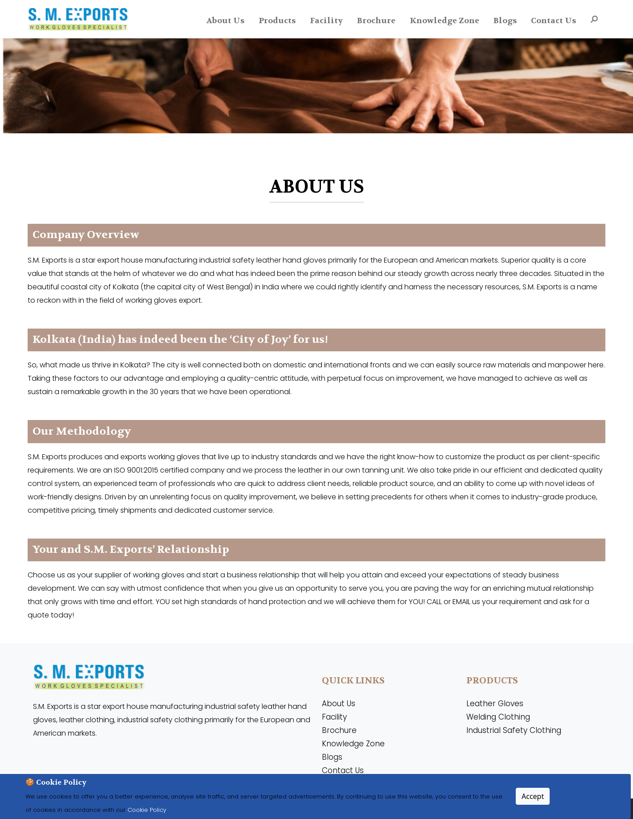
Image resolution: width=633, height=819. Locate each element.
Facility (326, 21)
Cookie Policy (146, 810)
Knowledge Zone (444, 21)
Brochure (376, 21)
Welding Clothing (498, 717)
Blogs (505, 21)
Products (277, 21)
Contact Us (553, 21)
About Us (225, 21)
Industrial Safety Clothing (513, 730)
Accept (533, 796)
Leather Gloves (494, 703)
